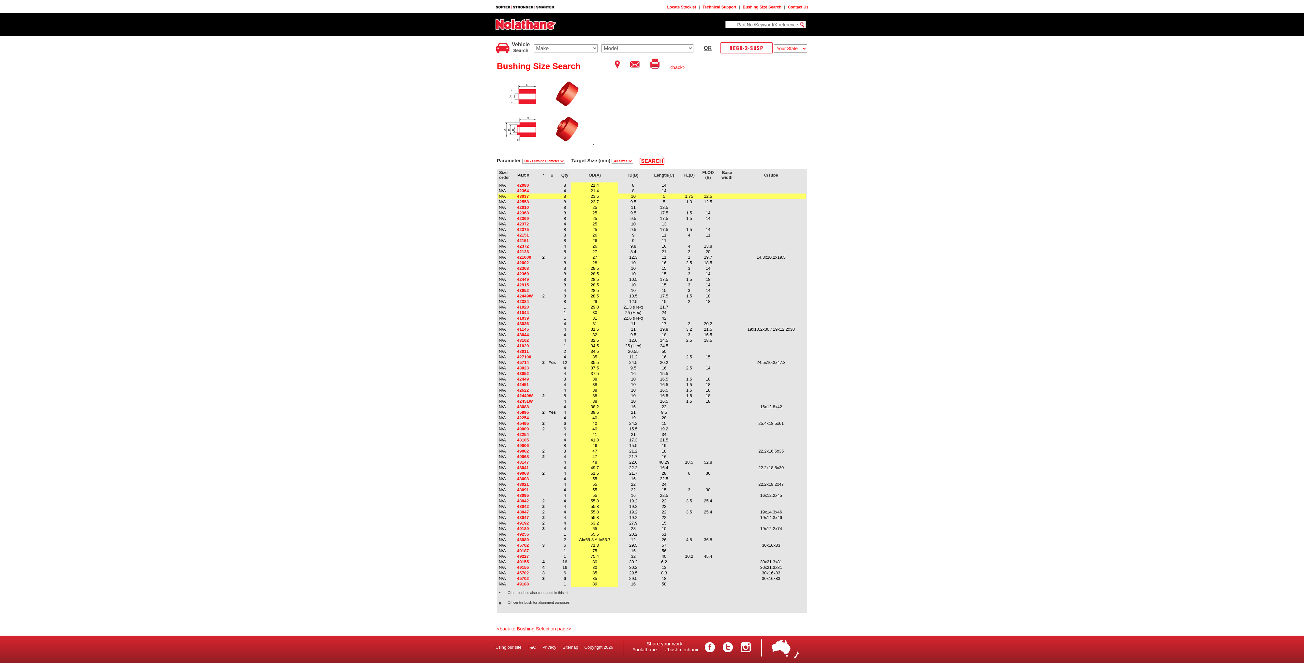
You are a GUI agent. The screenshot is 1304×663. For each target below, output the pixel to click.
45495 (523, 423)
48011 (523, 351)
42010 (523, 207)
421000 (524, 257)
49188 (523, 584)
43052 (523, 290)
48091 (523, 489)
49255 (523, 534)
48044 (523, 334)
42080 (523, 185)
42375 (523, 229)
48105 (523, 440)
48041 (523, 467)
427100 (524, 356)
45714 (523, 362)
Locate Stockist (681, 7)
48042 (523, 500)
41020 (523, 307)
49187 (523, 550)
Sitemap (570, 647)
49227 (523, 556)
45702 (523, 545)
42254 (523, 417)
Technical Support (719, 7)
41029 (523, 345)
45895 (523, 412)
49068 (523, 456)
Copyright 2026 (599, 647)
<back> (678, 67)
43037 (523, 196)
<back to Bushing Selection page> (534, 628)
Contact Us (798, 7)
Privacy (549, 647)
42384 (523, 301)
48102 (523, 340)
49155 (523, 561)
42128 (523, 251)
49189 (523, 528)
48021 (523, 484)
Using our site (508, 647)
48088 (523, 406)
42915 (523, 284)
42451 (523, 384)
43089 (523, 539)
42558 (523, 201)
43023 (523, 368)
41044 (523, 312)
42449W (525, 296)
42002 (523, 262)
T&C (532, 647)
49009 (523, 428)
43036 (523, 323)
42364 (523, 190)
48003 (523, 478)
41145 (523, 329)
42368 (523, 212)
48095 (523, 495)
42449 (523, 279)
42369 (523, 218)
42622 (523, 390)
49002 (523, 451)
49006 (523, 445)
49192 (523, 523)
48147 (523, 462)
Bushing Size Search (762, 7)
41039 (523, 318)
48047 (523, 512)
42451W (525, 401)
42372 (523, 224)
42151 (523, 235)
